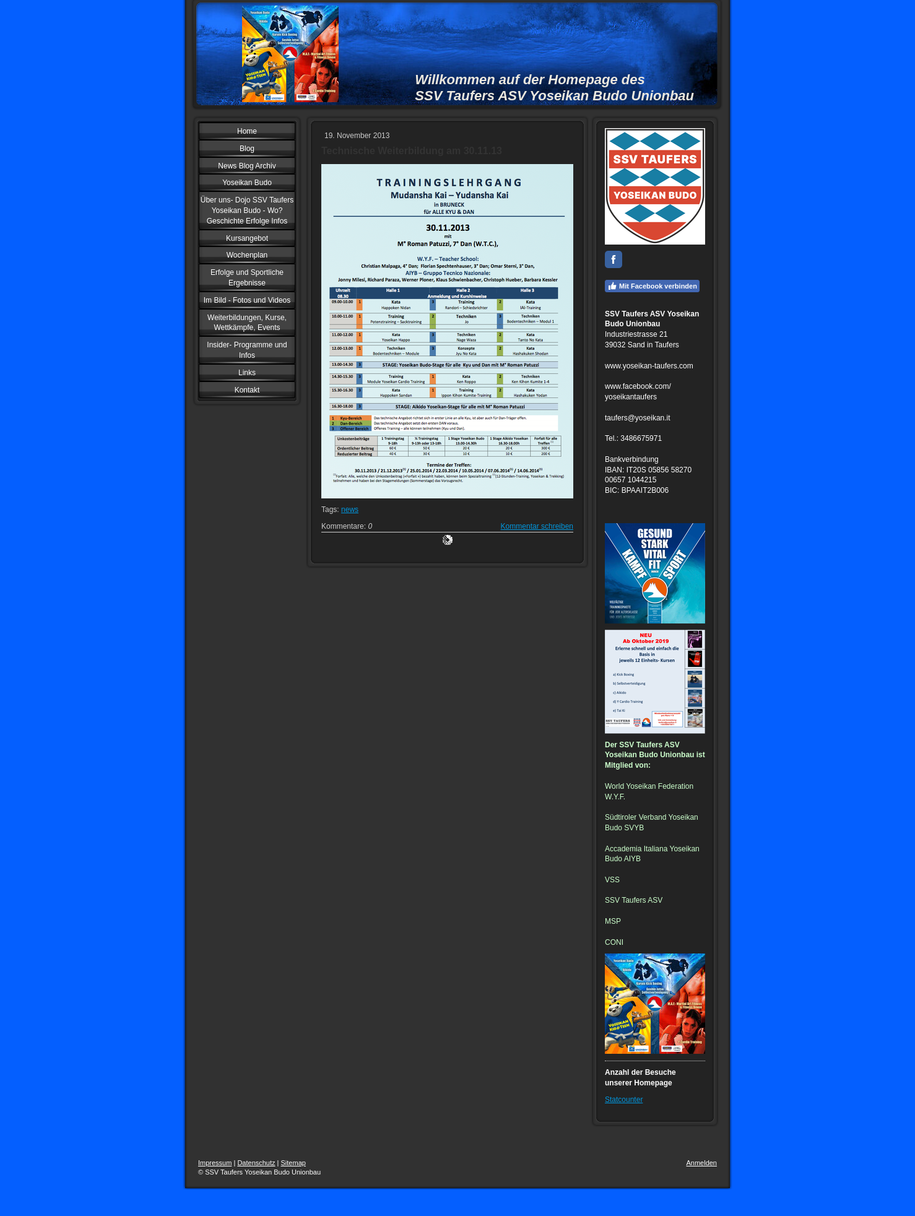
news (349, 509)
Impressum (215, 1162)
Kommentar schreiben (537, 526)
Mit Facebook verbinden (652, 286)
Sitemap (293, 1162)
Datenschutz (256, 1162)
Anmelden (701, 1162)
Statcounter (624, 1099)
